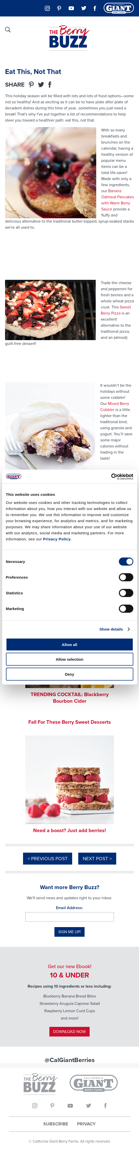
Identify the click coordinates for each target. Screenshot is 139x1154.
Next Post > (97, 858)
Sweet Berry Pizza (116, 310)
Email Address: (69, 908)
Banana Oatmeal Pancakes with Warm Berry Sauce (117, 200)
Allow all (69, 644)
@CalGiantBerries (70, 1060)
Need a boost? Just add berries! (69, 830)
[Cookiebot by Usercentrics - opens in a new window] (111, 476)
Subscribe (55, 1124)
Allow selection (69, 659)
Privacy (86, 1124)
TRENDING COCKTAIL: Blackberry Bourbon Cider (70, 698)
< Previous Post (48, 858)
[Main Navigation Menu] (130, 29)
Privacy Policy (57, 539)
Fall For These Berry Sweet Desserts (69, 722)
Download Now (69, 1031)
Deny (69, 674)
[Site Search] (8, 29)
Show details (111, 629)
